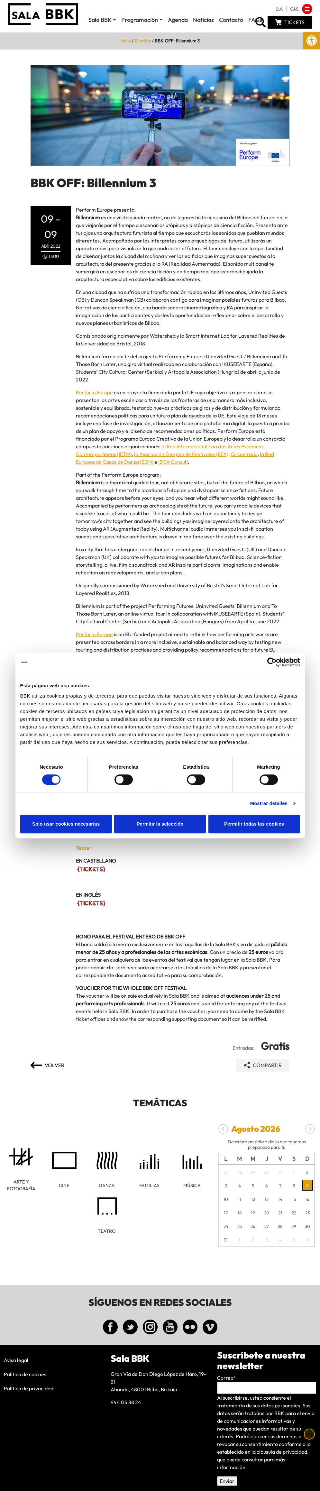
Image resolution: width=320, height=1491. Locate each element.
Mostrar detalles (269, 803)
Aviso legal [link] (16, 1360)
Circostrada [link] (244, 454)
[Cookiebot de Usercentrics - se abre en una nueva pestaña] (272, 662)
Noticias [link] (203, 19)
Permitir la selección (160, 824)
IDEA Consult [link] (173, 462)
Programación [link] (139, 19)
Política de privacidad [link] (28, 1388)
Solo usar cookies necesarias (66, 824)
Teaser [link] (84, 848)
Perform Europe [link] (94, 392)
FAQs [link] (255, 19)
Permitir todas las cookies (254, 824)
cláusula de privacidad (282, 1452)
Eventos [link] (143, 41)
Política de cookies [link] (25, 1374)
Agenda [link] (178, 19)
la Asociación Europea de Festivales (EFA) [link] (181, 454)
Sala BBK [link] (100, 19)
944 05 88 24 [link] (126, 1402)
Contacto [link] (231, 19)
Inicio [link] (125, 41)
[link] (311, 40)
